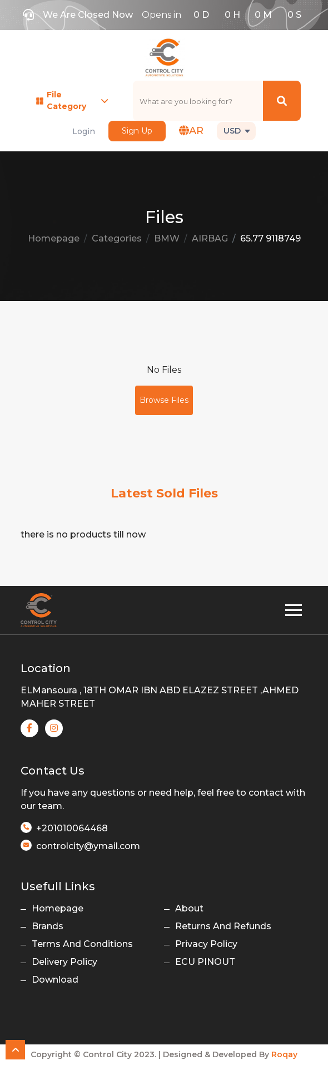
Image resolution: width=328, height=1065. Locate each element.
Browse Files (164, 400)
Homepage (53, 238)
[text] (198, 101)
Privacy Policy (206, 944)
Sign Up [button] (137, 131)
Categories (117, 238)
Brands (47, 926)
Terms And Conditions (82, 944)
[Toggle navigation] (293, 610)
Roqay (284, 1054)
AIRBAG (210, 238)
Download (55, 979)
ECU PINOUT (205, 961)
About (189, 908)
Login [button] (83, 131)
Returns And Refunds (223, 926)
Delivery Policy (64, 961)
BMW (167, 238)
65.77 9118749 (270, 238)
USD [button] (232, 131)
